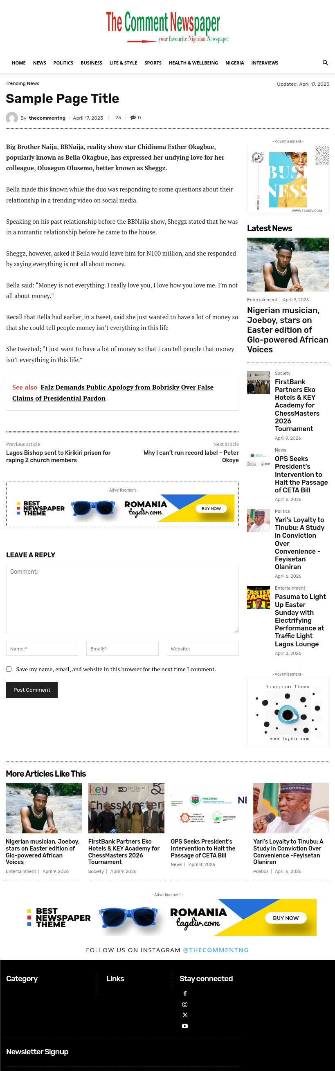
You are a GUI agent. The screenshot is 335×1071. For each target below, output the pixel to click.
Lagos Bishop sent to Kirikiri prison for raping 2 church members (58, 457)
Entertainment (262, 300)
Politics (64, 63)
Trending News (22, 83)
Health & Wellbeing (193, 63)
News (39, 63)
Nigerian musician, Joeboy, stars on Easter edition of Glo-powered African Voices (286, 315)
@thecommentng (216, 895)
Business (91, 63)
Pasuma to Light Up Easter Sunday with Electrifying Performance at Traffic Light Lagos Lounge (301, 513)
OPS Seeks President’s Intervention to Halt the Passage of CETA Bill (301, 412)
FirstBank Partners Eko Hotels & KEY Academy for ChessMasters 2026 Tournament (298, 364)
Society (282, 345)
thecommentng (47, 118)
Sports (152, 63)
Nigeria (234, 63)
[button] (325, 63)
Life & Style (123, 63)
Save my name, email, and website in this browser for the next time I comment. (116, 669)
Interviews (265, 63)
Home (19, 63)
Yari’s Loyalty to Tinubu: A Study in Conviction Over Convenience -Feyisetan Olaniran (297, 461)
